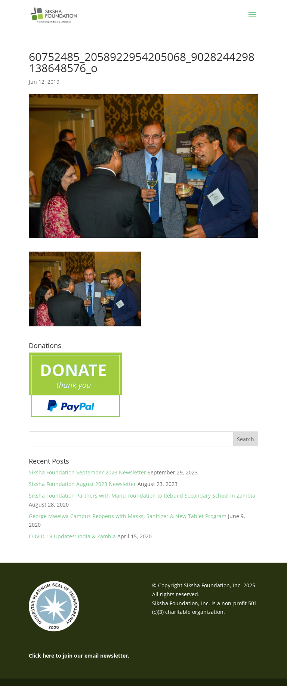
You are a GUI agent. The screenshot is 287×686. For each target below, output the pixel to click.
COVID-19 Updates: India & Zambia (72, 536)
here (48, 655)
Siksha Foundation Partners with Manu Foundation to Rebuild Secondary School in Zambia (142, 495)
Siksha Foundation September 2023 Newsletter (87, 472)
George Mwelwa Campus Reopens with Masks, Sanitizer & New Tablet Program (127, 516)
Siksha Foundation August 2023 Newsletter (82, 483)
